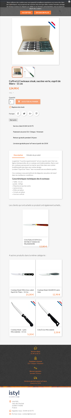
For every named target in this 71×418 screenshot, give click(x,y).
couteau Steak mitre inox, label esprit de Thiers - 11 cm (22, 291)
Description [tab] (18, 155)
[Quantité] (11, 101)
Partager (18, 113)
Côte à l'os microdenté (45, 330)
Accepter (26, 13)
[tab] (44, 154)
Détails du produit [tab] (34, 155)
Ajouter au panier (28, 101)
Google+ (30, 113)
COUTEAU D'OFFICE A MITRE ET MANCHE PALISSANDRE (33, 242)
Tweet (24, 113)
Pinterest (36, 113)
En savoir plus (42, 13)
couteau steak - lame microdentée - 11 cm (18, 331)
